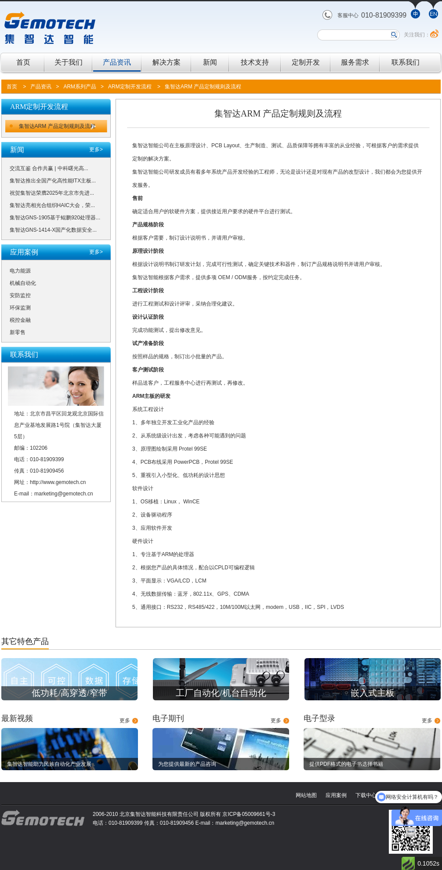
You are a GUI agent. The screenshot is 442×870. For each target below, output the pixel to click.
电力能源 (20, 271)
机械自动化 (23, 283)
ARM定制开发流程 (130, 87)
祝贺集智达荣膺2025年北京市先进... (52, 193)
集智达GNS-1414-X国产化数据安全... (53, 230)
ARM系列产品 (79, 87)
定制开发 (306, 62)
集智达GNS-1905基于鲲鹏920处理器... (55, 218)
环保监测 (20, 308)
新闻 (210, 62)
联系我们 (405, 62)
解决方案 (166, 62)
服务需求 (355, 62)
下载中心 (366, 795)
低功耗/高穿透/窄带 (69, 693)
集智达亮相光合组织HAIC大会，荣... (52, 205)
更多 (125, 720)
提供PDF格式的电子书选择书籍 (346, 764)
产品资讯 (117, 62)
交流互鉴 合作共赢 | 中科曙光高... (49, 168)
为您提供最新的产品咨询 (187, 764)
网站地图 (306, 795)
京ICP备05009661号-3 (248, 814)
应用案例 (336, 795)
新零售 (17, 332)
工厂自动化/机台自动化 (221, 693)
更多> (96, 149)
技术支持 (255, 62)
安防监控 (20, 295)
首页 (23, 62)
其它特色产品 (25, 641)
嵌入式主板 (373, 693)
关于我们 (68, 62)
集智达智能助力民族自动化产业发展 (49, 764)
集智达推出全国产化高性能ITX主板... (53, 181)
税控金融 (20, 320)
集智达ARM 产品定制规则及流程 (203, 87)
